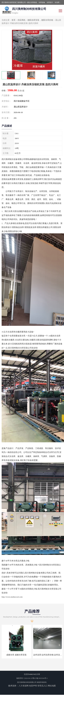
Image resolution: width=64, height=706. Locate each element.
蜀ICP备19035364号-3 (39, 678)
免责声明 (33, 686)
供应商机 (21, 20)
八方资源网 (24, 686)
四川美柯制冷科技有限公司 (26, 682)
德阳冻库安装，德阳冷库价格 (40, 20)
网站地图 (52, 686)
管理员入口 (42, 686)
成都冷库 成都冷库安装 (16, 655)
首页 (13, 20)
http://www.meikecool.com (12, 597)
